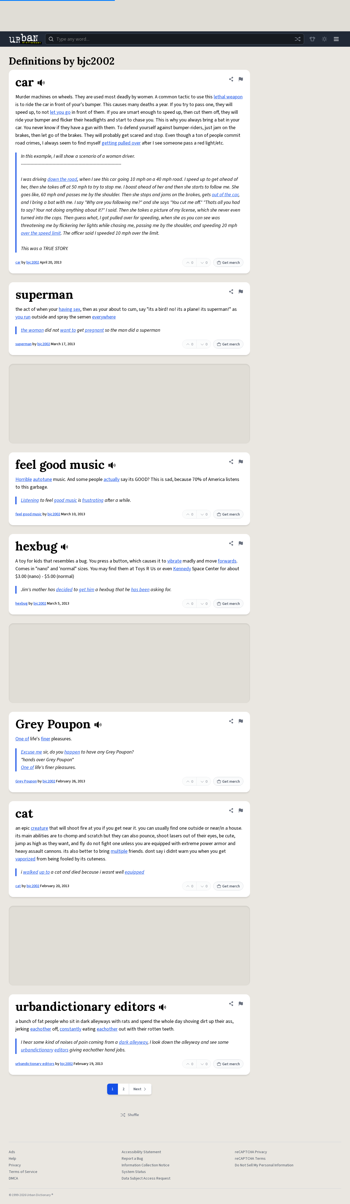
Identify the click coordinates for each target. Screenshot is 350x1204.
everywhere (104, 317)
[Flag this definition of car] (240, 79)
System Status (134, 1172)
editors (61, 1050)
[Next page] (140, 1089)
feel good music (28, 514)
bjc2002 (32, 262)
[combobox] (174, 39)
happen (72, 752)
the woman (32, 330)
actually (112, 479)
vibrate (174, 561)
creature (39, 828)
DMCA (13, 1178)
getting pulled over (121, 143)
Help (12, 1158)
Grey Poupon (26, 781)
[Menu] (336, 39)
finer (45, 738)
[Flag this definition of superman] (240, 291)
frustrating (93, 500)
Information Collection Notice (146, 1165)
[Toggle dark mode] (324, 39)
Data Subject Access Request (146, 1178)
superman (23, 344)
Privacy (15, 1165)
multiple (119, 851)
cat (18, 886)
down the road (62, 179)
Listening (30, 500)
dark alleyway (133, 1042)
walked (30, 872)
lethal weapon (228, 96)
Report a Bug (132, 1158)
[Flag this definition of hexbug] (240, 543)
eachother (40, 1029)
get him (86, 589)
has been (140, 589)
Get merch (228, 262)
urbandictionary (37, 1050)
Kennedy (182, 568)
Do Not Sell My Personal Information (264, 1165)
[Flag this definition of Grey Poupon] (240, 721)
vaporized (25, 859)
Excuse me (31, 752)
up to (44, 872)
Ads (12, 1152)
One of (22, 738)
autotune (42, 479)
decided (64, 589)
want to (68, 330)
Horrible (23, 479)
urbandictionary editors (34, 1064)
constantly (70, 1029)
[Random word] (297, 39)
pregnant (94, 330)
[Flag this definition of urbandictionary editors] (240, 1003)
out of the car (225, 194)
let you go (60, 112)
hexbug (21, 603)
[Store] (312, 39)
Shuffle (129, 1115)
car (18, 262)
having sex (69, 309)
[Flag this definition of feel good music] (240, 461)
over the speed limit (41, 233)
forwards (227, 561)
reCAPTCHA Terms (250, 1158)
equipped (134, 872)
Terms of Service (23, 1172)
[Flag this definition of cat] (240, 810)
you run (22, 317)
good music (65, 500)
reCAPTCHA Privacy (251, 1152)
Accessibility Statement (141, 1152)
